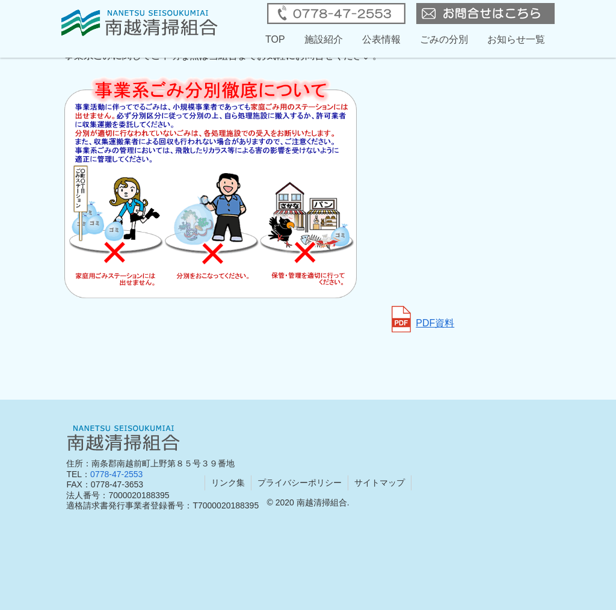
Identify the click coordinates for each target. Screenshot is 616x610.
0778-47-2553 (116, 474)
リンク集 (228, 482)
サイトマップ (379, 482)
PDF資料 (423, 323)
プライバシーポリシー (299, 482)
